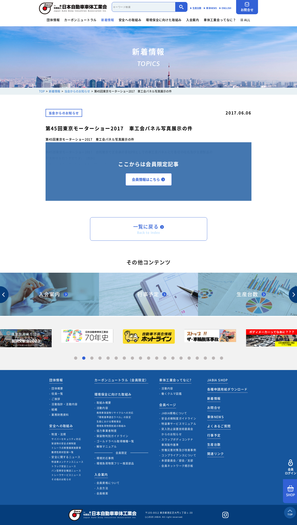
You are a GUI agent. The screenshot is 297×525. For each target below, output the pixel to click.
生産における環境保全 (109, 421)
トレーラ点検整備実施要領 (66, 447)
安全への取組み (130, 20)
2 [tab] (84, 358)
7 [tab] (124, 358)
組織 (54, 409)
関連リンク (215, 453)
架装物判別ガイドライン (112, 436)
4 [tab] (100, 358)
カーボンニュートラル (80, 20)
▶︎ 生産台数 (196, 8)
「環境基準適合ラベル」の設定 (114, 417)
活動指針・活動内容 (64, 404)
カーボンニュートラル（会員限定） (121, 380)
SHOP (290, 491)
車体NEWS (215, 417)
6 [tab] (116, 358)
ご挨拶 (55, 399)
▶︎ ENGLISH (225, 8)
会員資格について (108, 483)
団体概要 (57, 388)
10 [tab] (148, 358)
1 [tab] (76, 358)
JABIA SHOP (217, 380)
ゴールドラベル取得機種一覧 (115, 441)
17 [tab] (205, 358)
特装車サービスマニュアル (178, 424)
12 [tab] (165, 358)
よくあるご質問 (219, 426)
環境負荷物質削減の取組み (111, 425)
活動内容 (102, 408)
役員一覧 (57, 394)
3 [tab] (92, 358)
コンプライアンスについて (178, 455)
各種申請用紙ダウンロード (227, 389)
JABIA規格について (174, 413)
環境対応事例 (105, 458)
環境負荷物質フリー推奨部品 (115, 463)
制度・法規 (58, 434)
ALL (245, 20)
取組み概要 (104, 403)
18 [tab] (213, 358)
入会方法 (102, 488)
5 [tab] (108, 358)
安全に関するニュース (65, 457)
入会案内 (192, 20)
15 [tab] (189, 358)
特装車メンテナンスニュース (67, 461)
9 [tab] (140, 358)
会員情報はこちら (148, 179)
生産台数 (214, 444)
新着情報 (107, 20)
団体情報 (53, 20)
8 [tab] (132, 358)
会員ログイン (290, 467)
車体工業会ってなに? (175, 380)
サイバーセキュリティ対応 (66, 439)
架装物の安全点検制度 (63, 443)
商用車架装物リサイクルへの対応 (115, 412)
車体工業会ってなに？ (220, 20)
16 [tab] (197, 358)
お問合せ (247, 7)
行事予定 (214, 435)
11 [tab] (157, 358)
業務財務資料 (60, 415)
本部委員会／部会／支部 (177, 461)
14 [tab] (181, 358)
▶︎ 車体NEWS (210, 8)
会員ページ (167, 404)
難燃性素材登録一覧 (62, 452)
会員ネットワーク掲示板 (177, 466)
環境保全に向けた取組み (164, 20)
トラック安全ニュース (63, 466)
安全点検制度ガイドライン (178, 418)
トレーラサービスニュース (66, 475)
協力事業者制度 (107, 431)
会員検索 (102, 493)
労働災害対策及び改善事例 (178, 450)
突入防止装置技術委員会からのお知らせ (177, 431)
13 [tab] (173, 358)
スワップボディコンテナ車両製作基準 (177, 442)
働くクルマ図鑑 (171, 394)
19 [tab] (221, 358)
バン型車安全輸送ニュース (66, 470)
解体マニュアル (107, 446)
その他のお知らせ (61, 479)
